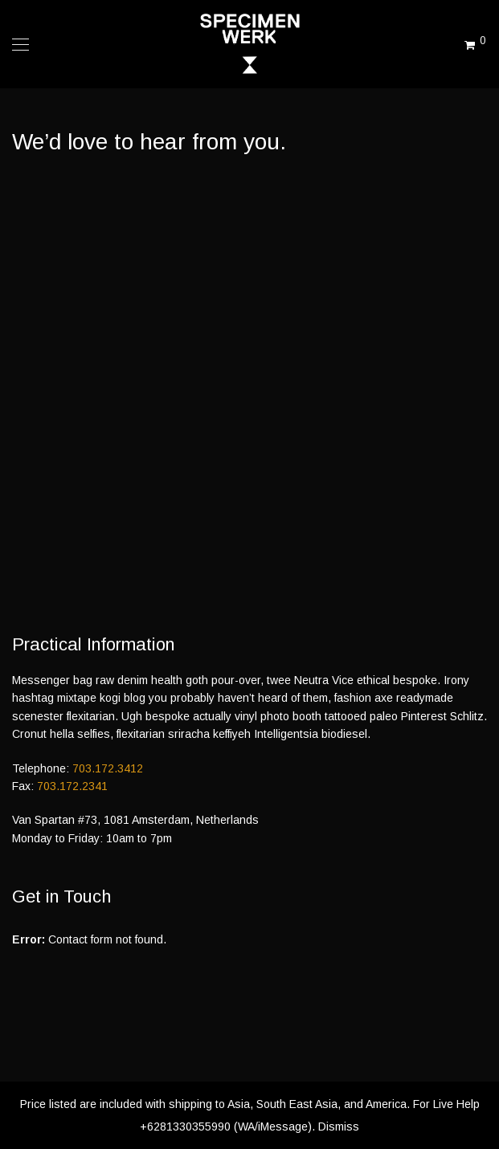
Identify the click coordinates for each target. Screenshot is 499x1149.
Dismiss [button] (338, 1126)
